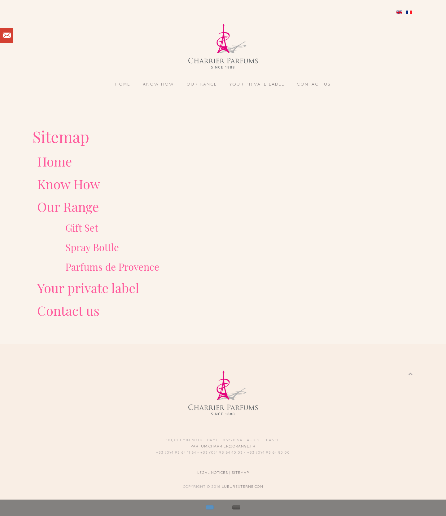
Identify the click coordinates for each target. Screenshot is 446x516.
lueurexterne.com (242, 486)
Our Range (201, 84)
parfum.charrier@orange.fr (223, 446)
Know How (158, 84)
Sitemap (240, 472)
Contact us (314, 84)
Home (122, 84)
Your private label (257, 84)
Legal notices (212, 472)
